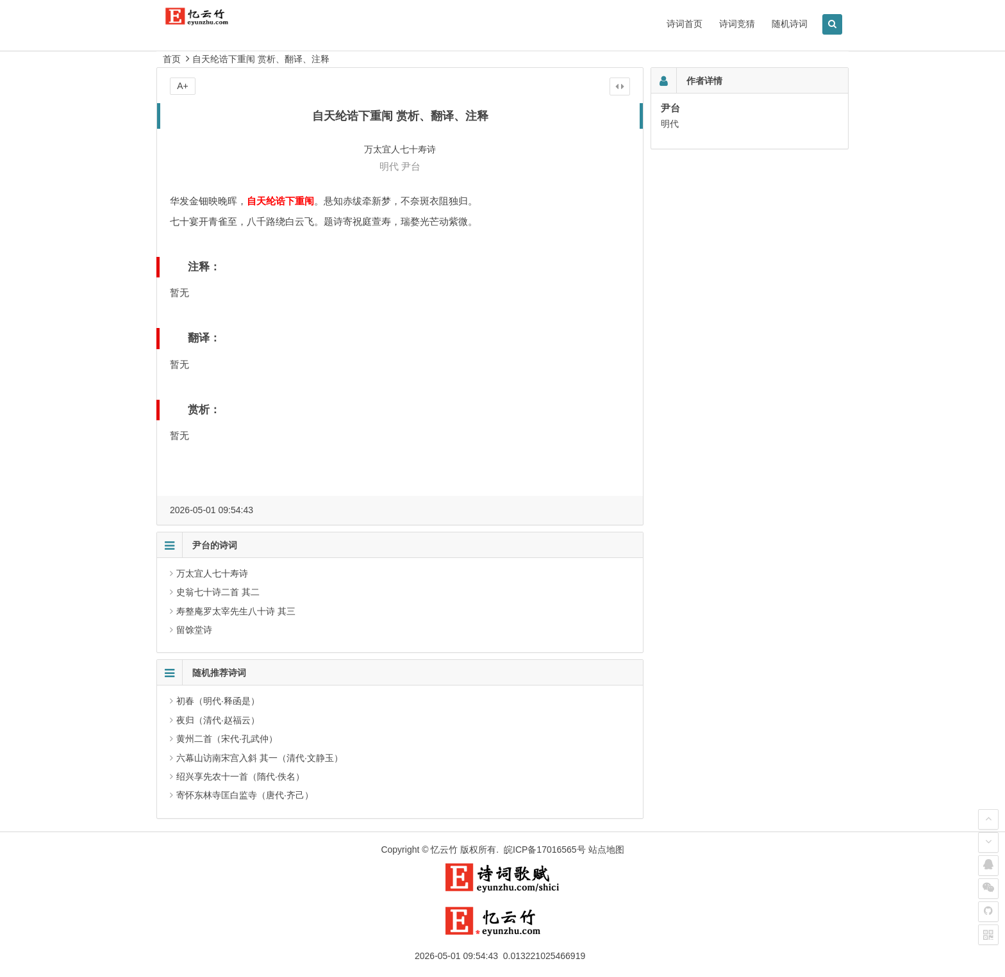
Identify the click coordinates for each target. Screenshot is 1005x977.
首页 (172, 59)
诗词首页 (684, 24)
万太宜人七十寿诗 (212, 573)
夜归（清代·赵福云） (218, 720)
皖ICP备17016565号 (545, 849)
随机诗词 (790, 24)
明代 (389, 166)
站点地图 (606, 849)
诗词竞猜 (737, 24)
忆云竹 (444, 849)
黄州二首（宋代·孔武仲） (227, 739)
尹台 (410, 166)
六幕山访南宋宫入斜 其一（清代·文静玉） (259, 758)
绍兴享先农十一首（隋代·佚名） (240, 776)
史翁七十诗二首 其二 (218, 592)
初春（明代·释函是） (218, 701)
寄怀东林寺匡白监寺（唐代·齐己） (244, 795)
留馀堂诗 (194, 630)
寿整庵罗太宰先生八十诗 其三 (235, 611)
